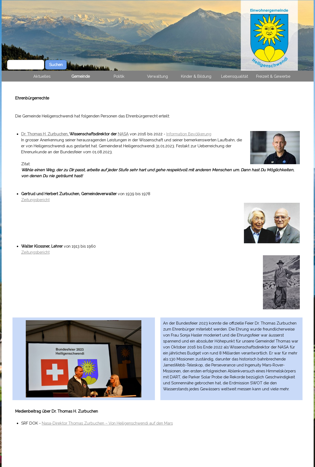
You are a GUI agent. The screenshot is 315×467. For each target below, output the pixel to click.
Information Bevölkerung (188, 134)
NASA (123, 134)
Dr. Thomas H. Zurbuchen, (45, 134)
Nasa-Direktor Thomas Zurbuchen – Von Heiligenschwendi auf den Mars (107, 423)
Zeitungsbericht (35, 199)
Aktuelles (41, 76)
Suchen (56, 64)
